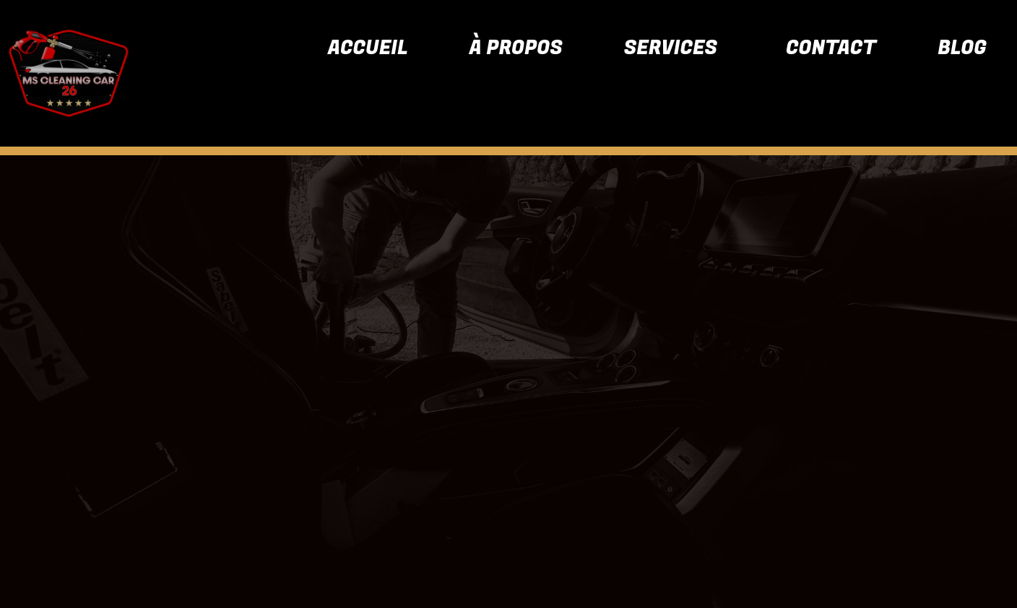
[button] (674, 48)
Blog (962, 48)
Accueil (368, 48)
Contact (831, 48)
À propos (516, 48)
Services (670, 48)
